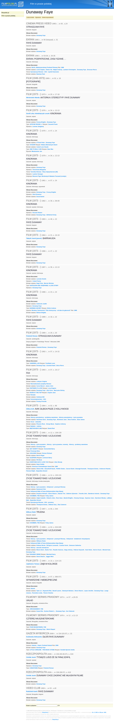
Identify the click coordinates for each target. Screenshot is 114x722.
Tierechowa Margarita (39, 169)
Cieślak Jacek (31, 657)
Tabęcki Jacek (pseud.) (34, 238)
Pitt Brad (39, 460)
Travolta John (83, 493)
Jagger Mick (50, 556)
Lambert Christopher (69, 69)
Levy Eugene (52, 388)
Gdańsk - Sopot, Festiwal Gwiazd (42, 645)
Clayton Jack (52, 392)
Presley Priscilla (41, 401)
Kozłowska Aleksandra (34, 637)
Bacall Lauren (57, 590)
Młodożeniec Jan (37, 151)
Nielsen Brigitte (41, 312)
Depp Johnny (68, 550)
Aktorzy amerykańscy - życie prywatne (71, 417)
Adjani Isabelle (41, 498)
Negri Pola (39, 283)
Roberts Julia (51, 498)
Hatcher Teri (61, 493)
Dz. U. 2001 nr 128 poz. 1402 (99, 712)
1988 (75, 310)
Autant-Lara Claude (42, 147)
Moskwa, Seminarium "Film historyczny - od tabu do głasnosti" (51, 310)
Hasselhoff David (49, 468)
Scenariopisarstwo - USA (38, 399)
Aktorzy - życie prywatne (38, 444)
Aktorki (32, 588)
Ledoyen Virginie (41, 381)
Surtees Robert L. (49, 611)
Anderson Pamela (104, 468)
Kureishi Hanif (51, 365)
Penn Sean (59, 498)
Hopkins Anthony (60, 424)
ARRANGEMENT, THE (36, 609)
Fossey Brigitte (41, 122)
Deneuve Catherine (75, 545)
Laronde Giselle (41, 279)
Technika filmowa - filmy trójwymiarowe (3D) (44, 172)
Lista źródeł (30, 17)
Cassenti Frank (52, 124)
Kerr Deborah (70, 611)
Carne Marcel (40, 386)
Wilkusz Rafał (31, 512)
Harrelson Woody (100, 498)
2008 (56, 645)
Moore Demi (40, 550)
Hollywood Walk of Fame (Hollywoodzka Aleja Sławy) (46, 491)
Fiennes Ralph (30, 471)
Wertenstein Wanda (33, 97)
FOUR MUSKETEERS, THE (38, 627)
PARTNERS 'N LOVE (36, 388)
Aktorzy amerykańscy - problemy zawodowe (44, 417)
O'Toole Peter (40, 142)
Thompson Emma (92, 468)
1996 (62, 67)
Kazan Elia (39, 611)
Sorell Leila (30, 113)
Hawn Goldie (40, 464)
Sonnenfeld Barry (49, 449)
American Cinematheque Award (41, 466)
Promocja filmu (35, 451)
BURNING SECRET (35, 308)
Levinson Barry (47, 457)
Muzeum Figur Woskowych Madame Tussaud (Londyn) (49, 176)
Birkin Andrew (51, 308)
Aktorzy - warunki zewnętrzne (39, 547)
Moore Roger (40, 455)
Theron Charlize (48, 593)
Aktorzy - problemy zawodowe (78, 444)
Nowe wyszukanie (47, 17)
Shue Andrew (72, 419)
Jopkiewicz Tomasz (33, 564)
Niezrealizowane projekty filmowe (40, 384)
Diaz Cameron (62, 504)
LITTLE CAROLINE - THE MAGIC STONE (42, 650)
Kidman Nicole (40, 545)
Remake (32, 395)
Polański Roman (31, 336)
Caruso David (70, 468)
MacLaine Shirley (59, 390)
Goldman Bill (40, 397)
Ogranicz (38, 17)
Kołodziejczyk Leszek (42, 113)
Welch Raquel (51, 629)
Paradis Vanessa (58, 550)
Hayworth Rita (47, 590)
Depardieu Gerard (41, 471)
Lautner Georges (38, 174)
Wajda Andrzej (57, 69)
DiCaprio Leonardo (52, 545)
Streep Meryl (50, 424)
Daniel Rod (51, 428)
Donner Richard (47, 453)
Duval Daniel (40, 196)
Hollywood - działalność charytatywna (78, 539)
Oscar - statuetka (35, 422)
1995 (56, 466)
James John (49, 386)
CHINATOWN (34, 668)
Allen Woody (58, 462)
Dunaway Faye (40, 35)
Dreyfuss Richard (41, 493)
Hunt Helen (88, 550)
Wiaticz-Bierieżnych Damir (49, 144)
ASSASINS (33, 453)
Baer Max (50, 149)
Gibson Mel (39, 468)
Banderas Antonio (93, 493)
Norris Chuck (97, 550)
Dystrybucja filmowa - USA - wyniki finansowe (44, 72)
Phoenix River (40, 424)
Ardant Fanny (37, 281)
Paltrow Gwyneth (79, 550)
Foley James (49, 496)
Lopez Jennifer (88, 590)
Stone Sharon (52, 493)
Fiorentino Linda (37, 593)
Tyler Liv (39, 590)
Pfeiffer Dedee (60, 468)
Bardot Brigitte (68, 498)
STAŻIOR (32, 144)
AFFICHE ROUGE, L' (36, 124)
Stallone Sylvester (72, 493)
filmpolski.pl (45, 712)
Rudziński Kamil (31, 691)
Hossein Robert (37, 212)
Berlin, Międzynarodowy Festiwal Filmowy (45, 67)
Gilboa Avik (30, 409)
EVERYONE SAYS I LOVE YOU (39, 462)
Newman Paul (40, 74)
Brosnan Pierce (92, 69)
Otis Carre (50, 390)
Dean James (81, 419)
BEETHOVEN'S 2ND (36, 428)
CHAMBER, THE (35, 496)
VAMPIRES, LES (35, 363)
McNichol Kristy (51, 215)
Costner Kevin (63, 545)
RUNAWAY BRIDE (35, 554)
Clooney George (79, 498)
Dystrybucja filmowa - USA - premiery (42, 502)
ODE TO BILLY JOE (36, 149)
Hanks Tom (48, 550)
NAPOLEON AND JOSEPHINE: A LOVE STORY (44, 285)
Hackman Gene (41, 419)
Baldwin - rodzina (35, 426)
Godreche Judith (41, 304)
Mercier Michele (49, 283)
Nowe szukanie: (31, 705)
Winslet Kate (106, 550)
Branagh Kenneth (80, 468)
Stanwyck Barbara (67, 590)
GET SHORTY (34, 449)
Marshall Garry (51, 554)
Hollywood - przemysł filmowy (56, 487)
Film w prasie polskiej (8, 16)
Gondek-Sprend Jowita (67, 650)
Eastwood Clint (41, 489)
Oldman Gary (52, 504)
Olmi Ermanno (37, 194)
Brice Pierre (60, 365)
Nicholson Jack (62, 419)
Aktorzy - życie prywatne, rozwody (57, 444)
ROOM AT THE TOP (36, 392)
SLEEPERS (33, 457)
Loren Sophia (40, 69)
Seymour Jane (89, 498)
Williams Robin (41, 541)
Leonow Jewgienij (38, 126)
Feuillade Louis (50, 363)
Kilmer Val (49, 69)
